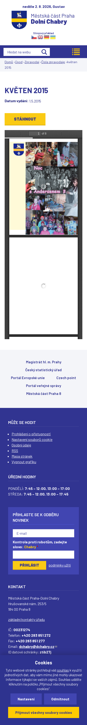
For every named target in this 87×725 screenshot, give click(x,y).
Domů (9, 62)
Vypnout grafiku (24, 461)
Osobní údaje (21, 445)
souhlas (63, 670)
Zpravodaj (32, 62)
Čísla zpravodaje (53, 62)
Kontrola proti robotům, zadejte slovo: (40, 544)
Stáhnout (25, 118)
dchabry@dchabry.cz (38, 646)
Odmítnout (60, 699)
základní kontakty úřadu (26, 619)
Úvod (19, 62)
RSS (15, 450)
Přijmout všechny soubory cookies (43, 712)
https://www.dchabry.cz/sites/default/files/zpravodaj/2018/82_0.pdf (43, 234)
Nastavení (26, 699)
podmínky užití (59, 565)
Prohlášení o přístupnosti (31, 434)
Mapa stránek (22, 456)
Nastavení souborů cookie (32, 439)
